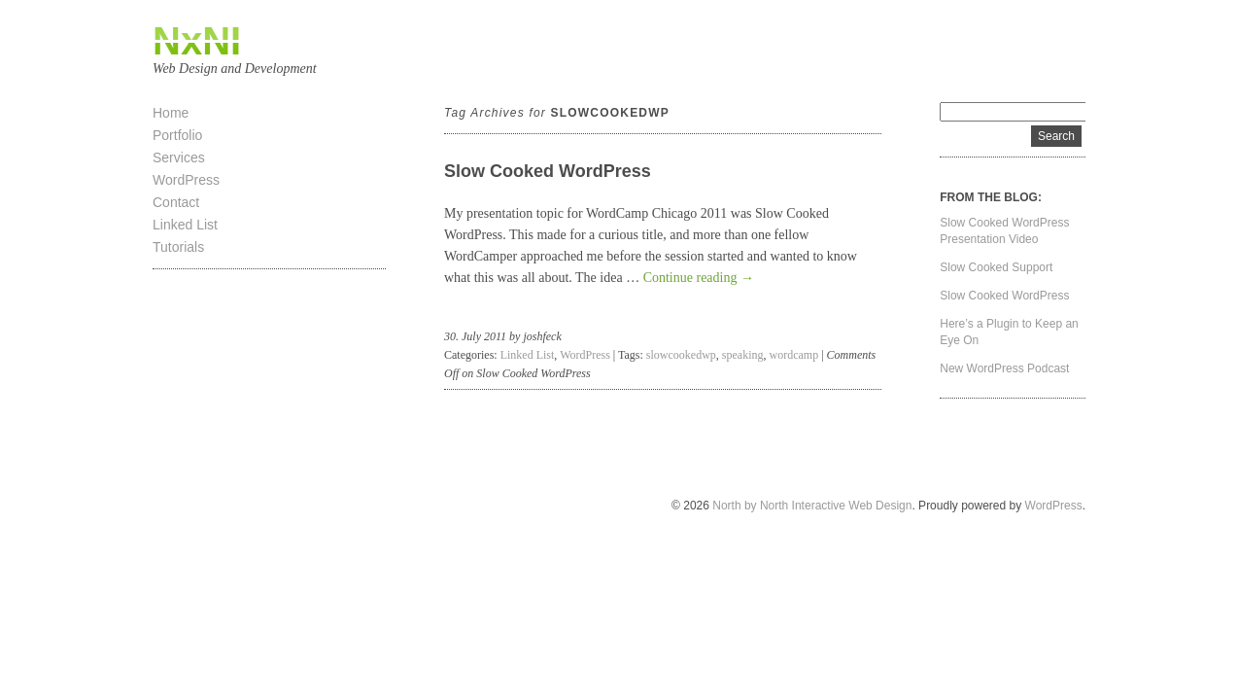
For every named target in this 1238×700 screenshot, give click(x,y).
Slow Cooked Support (996, 267)
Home (171, 113)
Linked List (185, 224)
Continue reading (698, 277)
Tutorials (178, 247)
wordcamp (794, 355)
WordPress (186, 180)
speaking (743, 355)
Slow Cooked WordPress (547, 171)
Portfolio (177, 135)
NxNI (197, 40)
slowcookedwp (681, 355)
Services (179, 157)
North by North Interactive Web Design (811, 505)
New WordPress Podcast (1004, 368)
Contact (176, 202)
